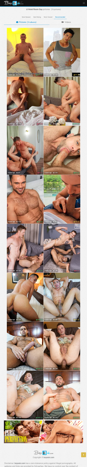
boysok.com (49, 457)
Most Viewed (48, 17)
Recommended (60, 17)
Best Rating (37, 17)
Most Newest (26, 17)
